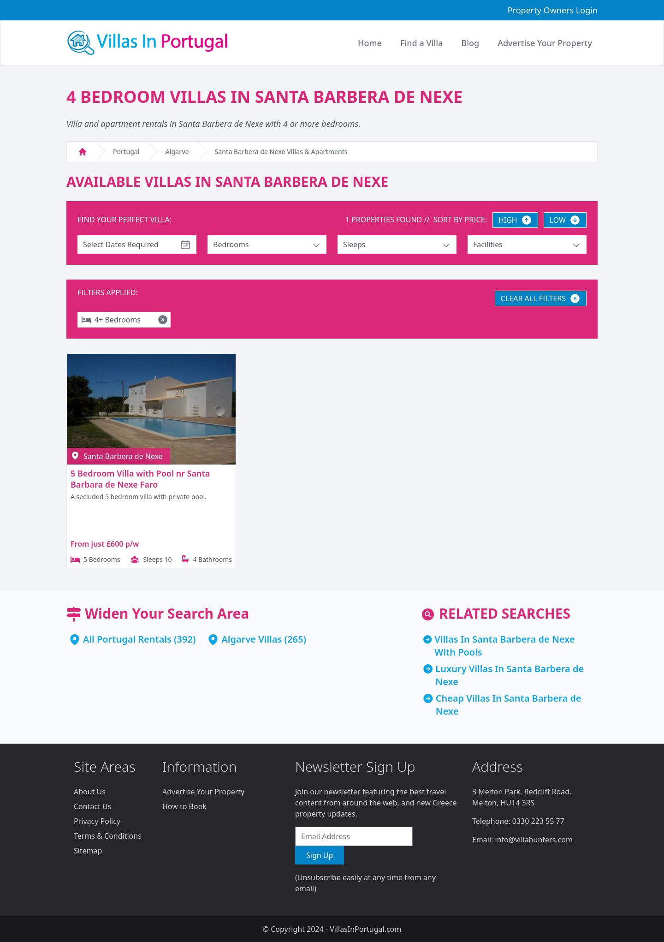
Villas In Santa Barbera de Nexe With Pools (504, 645)
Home (370, 42)
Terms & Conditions (108, 836)
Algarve (177, 151)
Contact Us (92, 806)
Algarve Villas (251, 639)
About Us (90, 792)
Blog (470, 42)
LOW (565, 220)
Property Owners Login (553, 10)
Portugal (126, 151)
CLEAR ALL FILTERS (541, 298)
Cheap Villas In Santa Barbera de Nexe (508, 704)
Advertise (545, 42)
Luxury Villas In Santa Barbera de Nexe (509, 675)
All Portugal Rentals (127, 639)
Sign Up (319, 855)
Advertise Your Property (203, 792)
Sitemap (88, 851)
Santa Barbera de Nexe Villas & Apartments (281, 151)
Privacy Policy (97, 821)
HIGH (515, 220)
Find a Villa (421, 42)
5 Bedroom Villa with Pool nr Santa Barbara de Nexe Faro (140, 479)
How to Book (184, 806)
